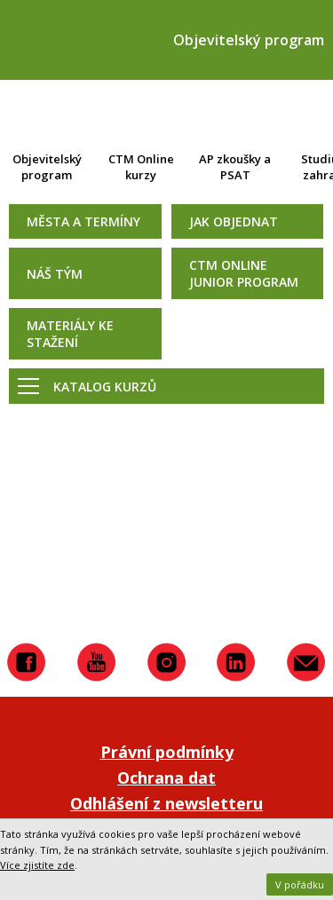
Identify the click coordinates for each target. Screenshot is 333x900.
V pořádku (299, 884)
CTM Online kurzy (141, 167)
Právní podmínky (167, 751)
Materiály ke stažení (70, 334)
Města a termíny (83, 221)
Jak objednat (233, 221)
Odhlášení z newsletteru (166, 803)
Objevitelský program (47, 167)
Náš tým (55, 273)
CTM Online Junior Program (243, 273)
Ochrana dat (166, 777)
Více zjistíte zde (37, 865)
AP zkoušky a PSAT (235, 167)
